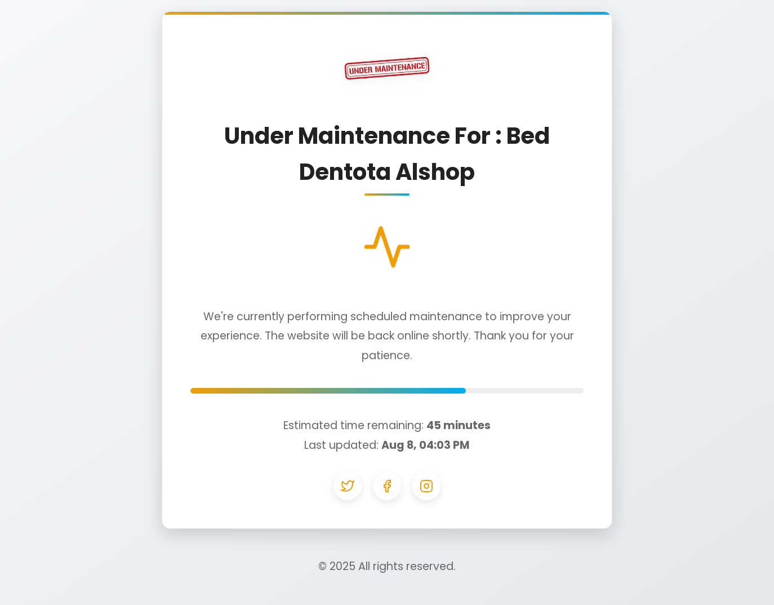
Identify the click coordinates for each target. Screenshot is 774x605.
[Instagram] (426, 486)
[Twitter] (347, 486)
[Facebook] (387, 486)
